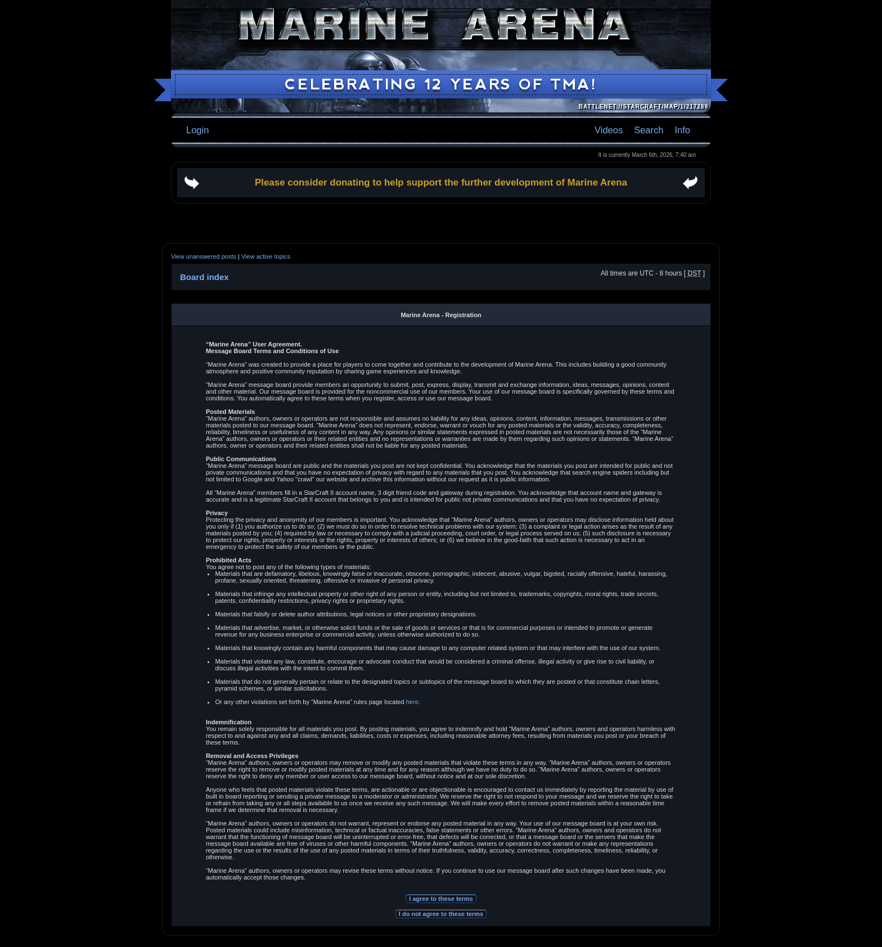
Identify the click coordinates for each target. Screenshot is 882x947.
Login (197, 130)
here (412, 701)
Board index (204, 277)
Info (682, 130)
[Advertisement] (441, 223)
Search (648, 130)
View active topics (265, 256)
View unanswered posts (203, 256)
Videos (609, 130)
